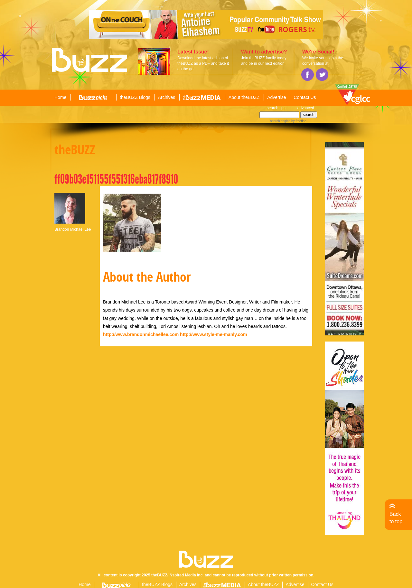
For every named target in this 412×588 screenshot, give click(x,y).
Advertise (276, 97)
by (298, 121)
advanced (305, 108)
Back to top (395, 517)
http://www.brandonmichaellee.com (141, 334)
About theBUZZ (244, 97)
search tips (276, 108)
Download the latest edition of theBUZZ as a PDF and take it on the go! (203, 63)
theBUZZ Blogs (135, 97)
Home (60, 97)
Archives (166, 97)
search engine (280, 121)
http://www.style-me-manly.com (213, 334)
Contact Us (305, 97)
